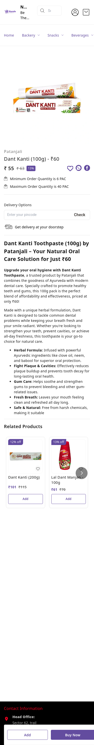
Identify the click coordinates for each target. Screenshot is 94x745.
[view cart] (86, 12)
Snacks (53, 35)
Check (79, 214)
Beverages (80, 35)
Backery (28, 35)
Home (9, 35)
